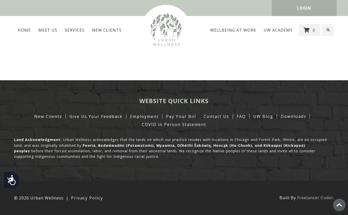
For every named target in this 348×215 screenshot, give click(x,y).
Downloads (293, 116)
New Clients (107, 30)
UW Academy (278, 30)
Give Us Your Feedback (96, 116)
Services (75, 30)
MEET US (47, 30)
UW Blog (263, 116)
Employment (144, 116)
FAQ (241, 116)
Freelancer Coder (315, 197)
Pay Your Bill (181, 116)
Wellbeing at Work (233, 30)
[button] (328, 30)
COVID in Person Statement (174, 124)
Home (24, 30)
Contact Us (216, 116)
